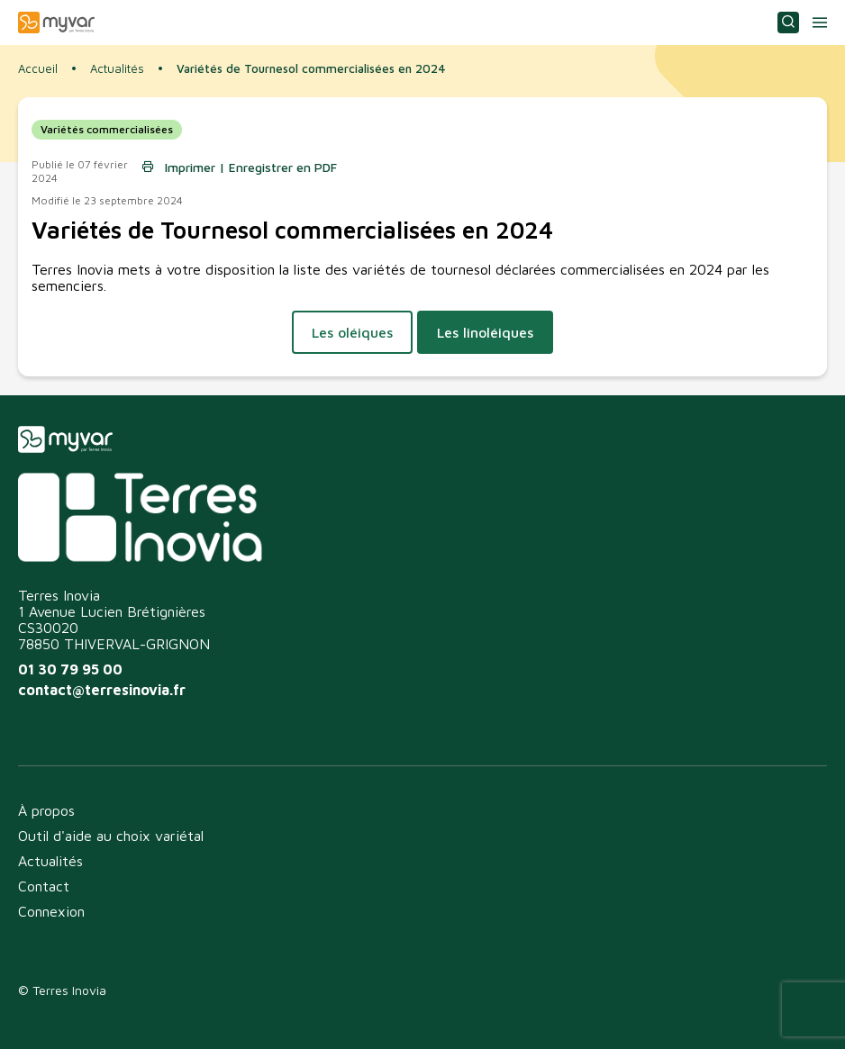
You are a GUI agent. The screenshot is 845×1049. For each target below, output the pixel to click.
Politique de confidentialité (96, 1014)
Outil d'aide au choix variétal (111, 835)
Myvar (56, 22)
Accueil (38, 68)
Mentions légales (240, 1014)
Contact (43, 886)
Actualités (117, 69)
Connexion (51, 911)
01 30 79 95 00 (70, 669)
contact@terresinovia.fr (102, 690)
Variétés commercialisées (107, 129)
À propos (46, 810)
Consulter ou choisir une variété (788, 22)
